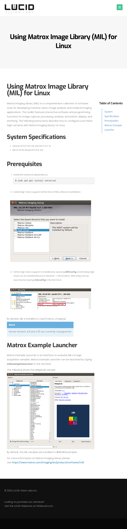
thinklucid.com (44, 506)
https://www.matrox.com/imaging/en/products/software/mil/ (48, 462)
